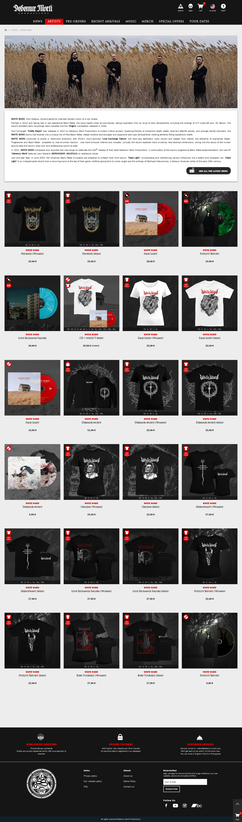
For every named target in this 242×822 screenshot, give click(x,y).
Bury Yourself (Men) (150, 676)
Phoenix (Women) (32, 254)
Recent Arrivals (105, 21)
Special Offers (171, 21)
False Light (150, 254)
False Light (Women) (150, 338)
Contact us (129, 786)
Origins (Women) (91, 507)
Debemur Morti (91, 423)
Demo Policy (130, 781)
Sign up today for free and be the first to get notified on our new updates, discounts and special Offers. (190, 774)
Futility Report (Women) (209, 591)
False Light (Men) (209, 338)
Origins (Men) (150, 507)
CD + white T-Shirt (91, 338)
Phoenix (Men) (91, 254)
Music (131, 21)
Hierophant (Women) (209, 507)
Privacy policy (90, 775)
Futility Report (209, 254)
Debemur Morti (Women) (150, 423)
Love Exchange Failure (32, 338)
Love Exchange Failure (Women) (91, 591)
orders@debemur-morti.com (209, 748)
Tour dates (199, 21)
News (37, 21)
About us (128, 775)
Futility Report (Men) (32, 676)
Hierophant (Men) (32, 591)
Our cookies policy (93, 781)
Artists (54, 21)
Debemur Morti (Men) (209, 423)
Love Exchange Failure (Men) (151, 591)
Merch (148, 21)
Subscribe (171, 788)
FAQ (86, 786)
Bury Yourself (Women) (91, 676)
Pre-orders (76, 21)
